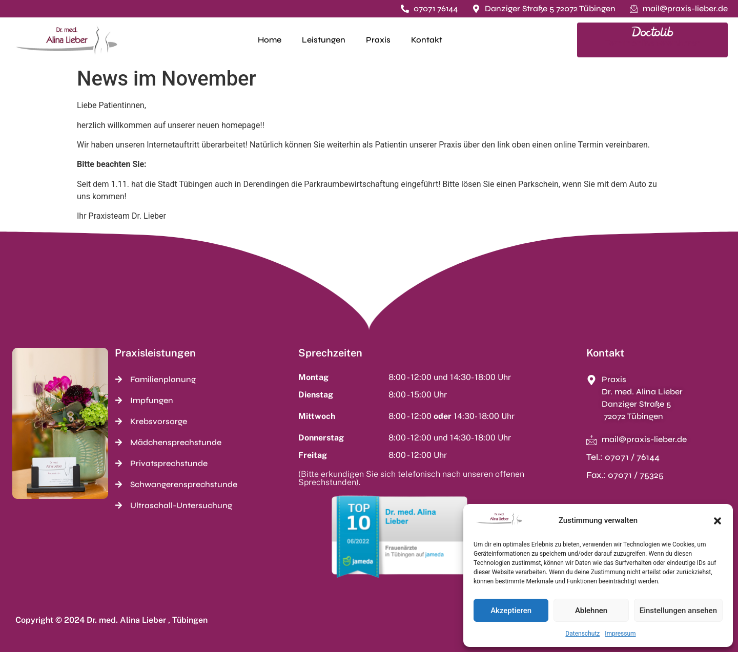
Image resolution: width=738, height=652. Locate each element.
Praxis (378, 40)
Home (269, 40)
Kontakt (426, 40)
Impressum (620, 633)
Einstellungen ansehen (678, 610)
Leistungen (323, 40)
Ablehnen (591, 610)
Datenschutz (582, 633)
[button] (717, 521)
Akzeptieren (510, 610)
